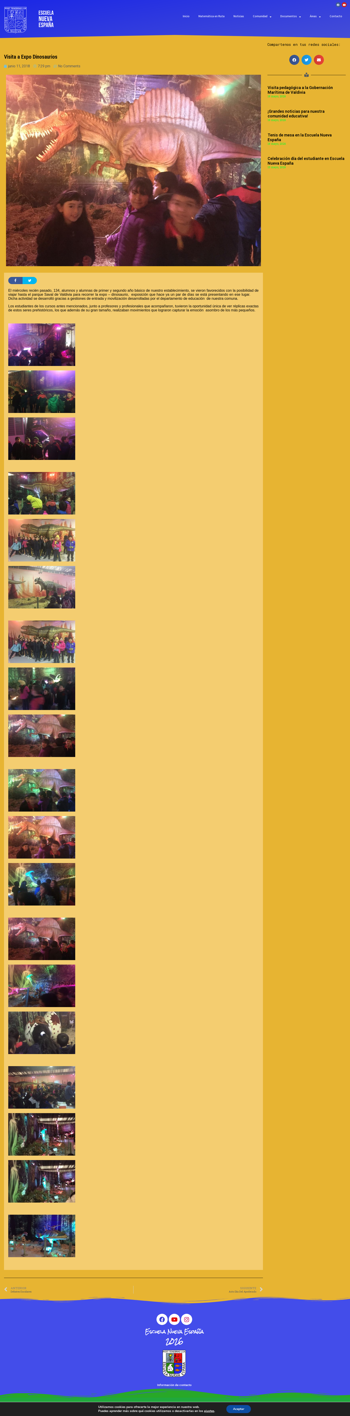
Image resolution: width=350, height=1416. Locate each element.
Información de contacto (174, 1385)
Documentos (290, 17)
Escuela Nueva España (174, 1331)
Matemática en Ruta (211, 17)
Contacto (336, 17)
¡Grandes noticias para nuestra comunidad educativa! (296, 113)
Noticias (238, 17)
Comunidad (262, 17)
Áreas (315, 17)
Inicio (186, 17)
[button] (294, 60)
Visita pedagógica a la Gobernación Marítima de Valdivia (300, 90)
